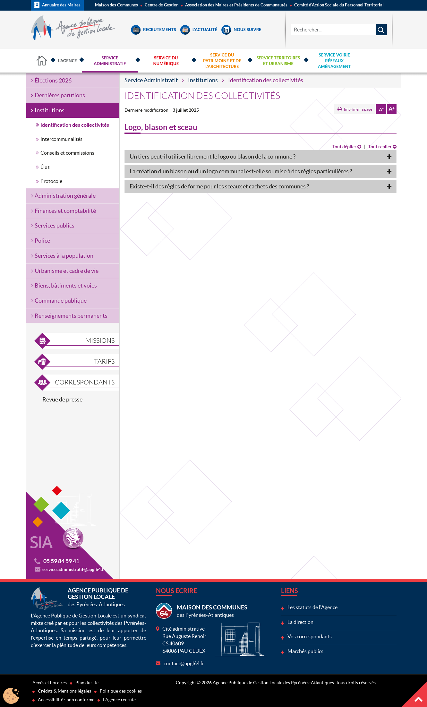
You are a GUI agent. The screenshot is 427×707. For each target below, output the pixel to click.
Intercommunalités (61, 139)
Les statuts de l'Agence (312, 607)
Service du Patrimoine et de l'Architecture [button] (222, 60)
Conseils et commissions (67, 153)
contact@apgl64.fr (184, 663)
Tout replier (382, 146)
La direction (300, 622)
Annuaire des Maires (57, 5)
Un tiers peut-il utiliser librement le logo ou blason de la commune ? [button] (212, 156)
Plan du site (86, 682)
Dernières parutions (60, 95)
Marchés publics (305, 651)
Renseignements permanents (71, 315)
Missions (100, 340)
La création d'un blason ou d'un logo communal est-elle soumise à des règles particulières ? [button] (241, 171)
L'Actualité (198, 29)
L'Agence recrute (119, 699)
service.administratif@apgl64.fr (73, 569)
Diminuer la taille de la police (381, 109)
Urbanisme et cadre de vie (66, 270)
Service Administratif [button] (110, 60)
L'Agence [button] (67, 60)
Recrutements (153, 29)
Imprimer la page (358, 109)
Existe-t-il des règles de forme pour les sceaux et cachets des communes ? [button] (219, 186)
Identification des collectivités (74, 125)
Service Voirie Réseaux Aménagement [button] (334, 60)
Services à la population (64, 255)
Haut (414, 694)
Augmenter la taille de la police (392, 109)
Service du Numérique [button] (166, 60)
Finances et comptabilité (65, 210)
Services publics (54, 225)
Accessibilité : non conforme (66, 699)
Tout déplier (346, 146)
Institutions (203, 80)
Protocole (51, 181)
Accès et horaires (49, 682)
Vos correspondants (309, 636)
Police (42, 240)
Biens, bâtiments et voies (66, 285)
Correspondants (85, 382)
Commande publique (61, 300)
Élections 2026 (53, 80)
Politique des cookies (121, 691)
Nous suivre (241, 29)
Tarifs (104, 361)
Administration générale (65, 195)
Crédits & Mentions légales (64, 691)
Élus (45, 167)
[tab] (260, 156)
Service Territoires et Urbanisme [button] (278, 60)
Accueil (42, 61)
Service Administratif (151, 80)
